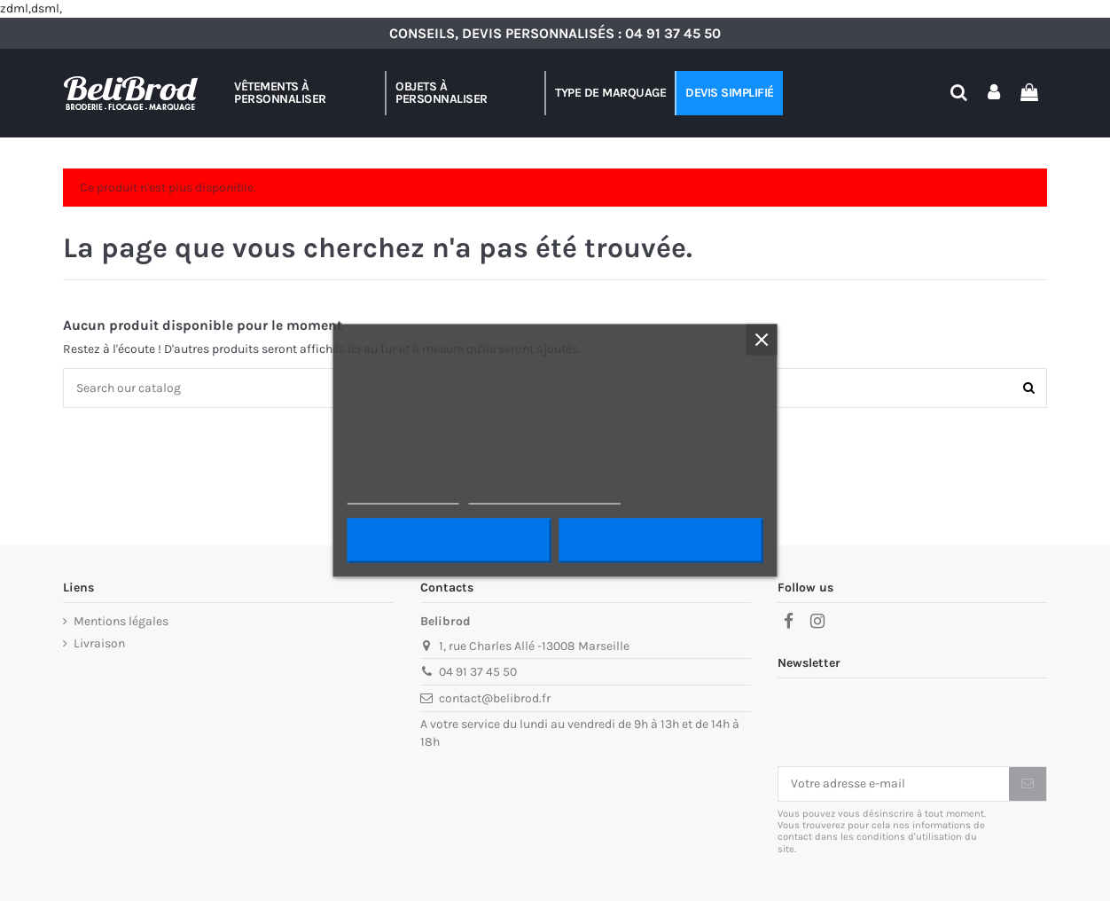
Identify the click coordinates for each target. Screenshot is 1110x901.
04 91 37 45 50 (673, 33)
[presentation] (912, 722)
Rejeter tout (449, 541)
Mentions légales (121, 621)
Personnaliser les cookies (544, 496)
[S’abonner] (1027, 784)
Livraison (99, 643)
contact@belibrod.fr (495, 698)
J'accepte (661, 541)
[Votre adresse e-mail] (893, 784)
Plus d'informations (403, 496)
